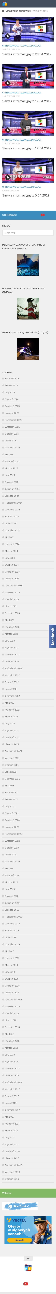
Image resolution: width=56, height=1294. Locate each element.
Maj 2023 (9, 620)
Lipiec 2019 (10, 937)
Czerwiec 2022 (12, 696)
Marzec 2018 (11, 1048)
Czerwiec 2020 (12, 861)
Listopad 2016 (12, 1158)
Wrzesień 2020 (12, 841)
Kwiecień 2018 (12, 1041)
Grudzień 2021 (12, 737)
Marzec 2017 (11, 1130)
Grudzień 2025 (12, 406)
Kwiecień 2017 (12, 1123)
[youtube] (42, 215)
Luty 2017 (10, 1137)
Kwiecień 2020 (12, 875)
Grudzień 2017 (12, 1068)
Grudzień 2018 (12, 985)
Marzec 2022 (11, 716)
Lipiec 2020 (10, 854)
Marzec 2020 (11, 882)
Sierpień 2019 (12, 930)
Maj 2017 (9, 1117)
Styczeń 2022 (12, 730)
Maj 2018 (9, 1034)
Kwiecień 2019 (12, 958)
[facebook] (37, 215)
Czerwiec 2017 (12, 1110)
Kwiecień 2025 (12, 461)
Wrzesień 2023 (12, 592)
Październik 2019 (13, 916)
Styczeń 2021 (12, 813)
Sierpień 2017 (12, 1096)
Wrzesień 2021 (12, 758)
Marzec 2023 (11, 634)
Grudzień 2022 (12, 654)
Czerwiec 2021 (12, 778)
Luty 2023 (10, 640)
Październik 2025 (13, 420)
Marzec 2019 (11, 965)
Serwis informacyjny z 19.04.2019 (26, 101)
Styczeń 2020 (12, 896)
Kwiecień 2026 (12, 378)
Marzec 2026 (11, 385)
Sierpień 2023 (12, 599)
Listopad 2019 (12, 910)
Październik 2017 (13, 1082)
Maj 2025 (9, 454)
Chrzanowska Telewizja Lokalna (21, 46)
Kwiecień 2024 (12, 544)
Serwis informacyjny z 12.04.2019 (26, 148)
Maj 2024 (9, 537)
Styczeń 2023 (12, 647)
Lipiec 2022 (10, 689)
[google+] (47, 215)
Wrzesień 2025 (12, 427)
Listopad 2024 (12, 496)
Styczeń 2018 (12, 1061)
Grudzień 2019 (12, 903)
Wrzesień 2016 (12, 1172)
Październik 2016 (13, 1165)
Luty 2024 (10, 558)
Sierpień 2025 (12, 433)
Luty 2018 (10, 1054)
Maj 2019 (9, 951)
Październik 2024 (13, 502)
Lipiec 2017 (10, 1103)
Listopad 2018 (12, 992)
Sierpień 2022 (12, 682)
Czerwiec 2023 (12, 613)
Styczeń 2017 (12, 1144)
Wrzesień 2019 (12, 923)
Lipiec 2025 (10, 440)
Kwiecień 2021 (12, 792)
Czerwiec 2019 (12, 944)
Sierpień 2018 (12, 1013)
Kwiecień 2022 (12, 709)
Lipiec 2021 (10, 772)
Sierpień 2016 (12, 1179)
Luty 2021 (10, 806)
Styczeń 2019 (12, 979)
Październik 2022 (13, 668)
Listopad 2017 (12, 1075)
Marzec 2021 (11, 799)
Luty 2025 (10, 475)
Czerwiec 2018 (12, 1027)
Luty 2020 (10, 889)
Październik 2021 (13, 751)
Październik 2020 (13, 834)
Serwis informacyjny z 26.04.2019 (26, 54)
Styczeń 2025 (12, 482)
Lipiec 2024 (10, 523)
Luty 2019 (10, 972)
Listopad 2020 (12, 827)
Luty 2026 (10, 392)
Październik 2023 (13, 585)
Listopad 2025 (12, 413)
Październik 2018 (13, 999)
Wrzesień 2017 (12, 1089)
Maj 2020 (9, 868)
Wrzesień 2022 (12, 675)
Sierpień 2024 (12, 516)
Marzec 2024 (11, 551)
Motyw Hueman (44, 1277)
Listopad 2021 (12, 744)
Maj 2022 (9, 703)
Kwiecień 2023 (12, 627)
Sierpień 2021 (12, 765)
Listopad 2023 (12, 578)
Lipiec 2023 (10, 606)
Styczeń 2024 (12, 565)
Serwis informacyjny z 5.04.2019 (26, 195)
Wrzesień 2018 (12, 1006)
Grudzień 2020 (12, 820)
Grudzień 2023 (12, 571)
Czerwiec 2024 (12, 530)
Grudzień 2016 (12, 1151)
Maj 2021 (9, 785)
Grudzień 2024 (12, 489)
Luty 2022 (10, 723)
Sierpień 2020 (12, 847)
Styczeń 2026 (12, 399)
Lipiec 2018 (10, 1020)
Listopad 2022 (12, 661)
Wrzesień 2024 (12, 509)
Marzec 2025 (11, 468)
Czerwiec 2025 (12, 447)
